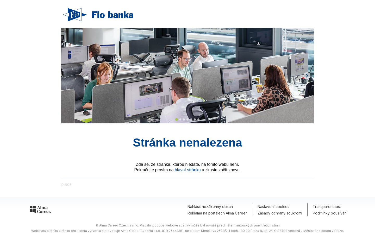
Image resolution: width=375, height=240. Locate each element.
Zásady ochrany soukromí (280, 213)
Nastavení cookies (273, 206)
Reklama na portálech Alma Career (217, 213)
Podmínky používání (330, 213)
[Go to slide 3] (184, 119)
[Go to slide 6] (195, 119)
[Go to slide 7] (198, 119)
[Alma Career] (40, 210)
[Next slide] (306, 75)
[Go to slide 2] (180, 119)
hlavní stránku (188, 170)
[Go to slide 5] (191, 119)
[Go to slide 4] (187, 119)
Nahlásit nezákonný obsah (210, 206)
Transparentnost (327, 206)
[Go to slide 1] (176, 119)
